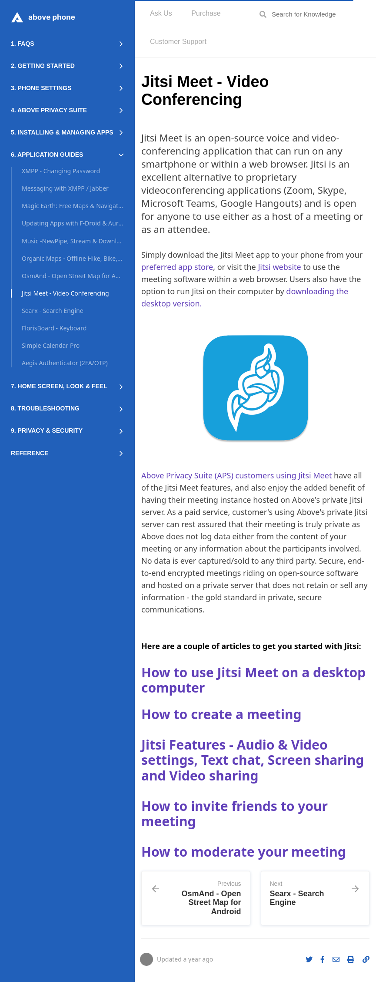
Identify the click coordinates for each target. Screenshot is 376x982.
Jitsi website (279, 267)
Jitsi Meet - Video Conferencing (65, 293)
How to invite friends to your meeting (234, 814)
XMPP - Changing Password (61, 171)
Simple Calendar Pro (51, 345)
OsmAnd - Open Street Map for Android (72, 276)
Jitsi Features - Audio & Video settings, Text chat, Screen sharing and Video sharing (252, 760)
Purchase (206, 13)
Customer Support (178, 41)
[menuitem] (161, 14)
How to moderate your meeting (243, 852)
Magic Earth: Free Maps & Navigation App (72, 206)
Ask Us (161, 13)
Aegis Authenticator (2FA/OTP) (65, 363)
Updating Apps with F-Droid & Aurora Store (72, 223)
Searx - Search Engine (52, 310)
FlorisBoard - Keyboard (54, 328)
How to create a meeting (221, 714)
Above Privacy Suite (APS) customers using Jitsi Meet (236, 475)
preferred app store (177, 267)
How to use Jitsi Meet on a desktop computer (253, 680)
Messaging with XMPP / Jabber (65, 188)
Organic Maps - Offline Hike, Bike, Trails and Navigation (72, 258)
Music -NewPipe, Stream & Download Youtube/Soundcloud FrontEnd (72, 241)
